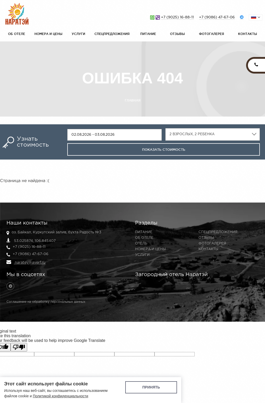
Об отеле (16, 33)
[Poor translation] (19, 347)
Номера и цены (48, 33)
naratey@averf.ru (26, 262)
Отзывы (177, 33)
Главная (133, 100)
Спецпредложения (112, 33)
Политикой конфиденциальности (60, 396)
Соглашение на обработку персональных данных (45, 301)
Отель (141, 243)
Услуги (78, 33)
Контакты (247, 33)
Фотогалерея (211, 33)
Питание (148, 33)
